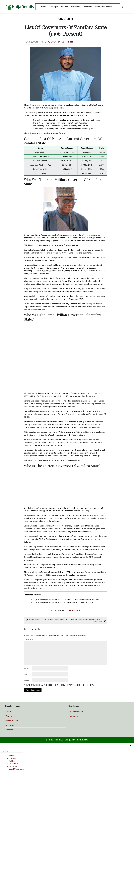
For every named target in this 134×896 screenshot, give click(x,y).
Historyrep (73, 716)
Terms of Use (11, 716)
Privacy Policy (11, 721)
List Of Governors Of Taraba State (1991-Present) (57, 460)
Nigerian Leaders (76, 711)
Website (27, 680)
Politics (64, 7)
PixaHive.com (82, 740)
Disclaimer (10, 725)
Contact (9, 730)
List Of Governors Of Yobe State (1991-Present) (56, 245)
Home (43, 7)
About (8, 711)
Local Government (103, 7)
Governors (75, 7)
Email (27, 674)
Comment (28, 640)
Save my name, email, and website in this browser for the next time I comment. (60, 685)
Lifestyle (54, 7)
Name (27, 668)
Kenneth (67, 41)
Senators (88, 7)
